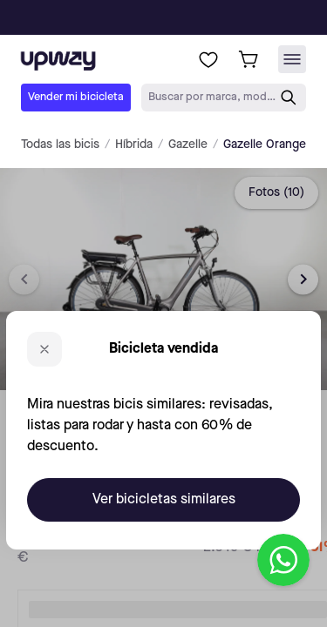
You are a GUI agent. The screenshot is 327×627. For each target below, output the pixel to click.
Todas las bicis (60, 144)
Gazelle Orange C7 (273, 144)
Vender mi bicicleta (76, 97)
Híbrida (134, 144)
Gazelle (188, 144)
